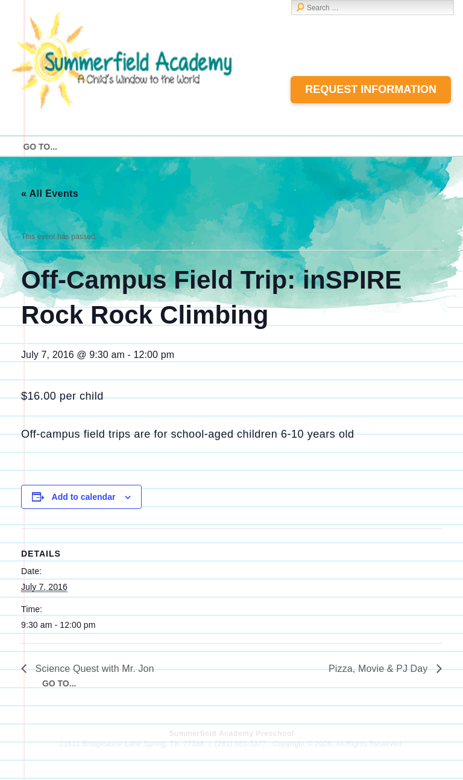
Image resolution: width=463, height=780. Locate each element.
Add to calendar (84, 497)
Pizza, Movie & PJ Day (379, 668)
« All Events (49, 193)
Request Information (370, 89)
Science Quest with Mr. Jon (93, 668)
